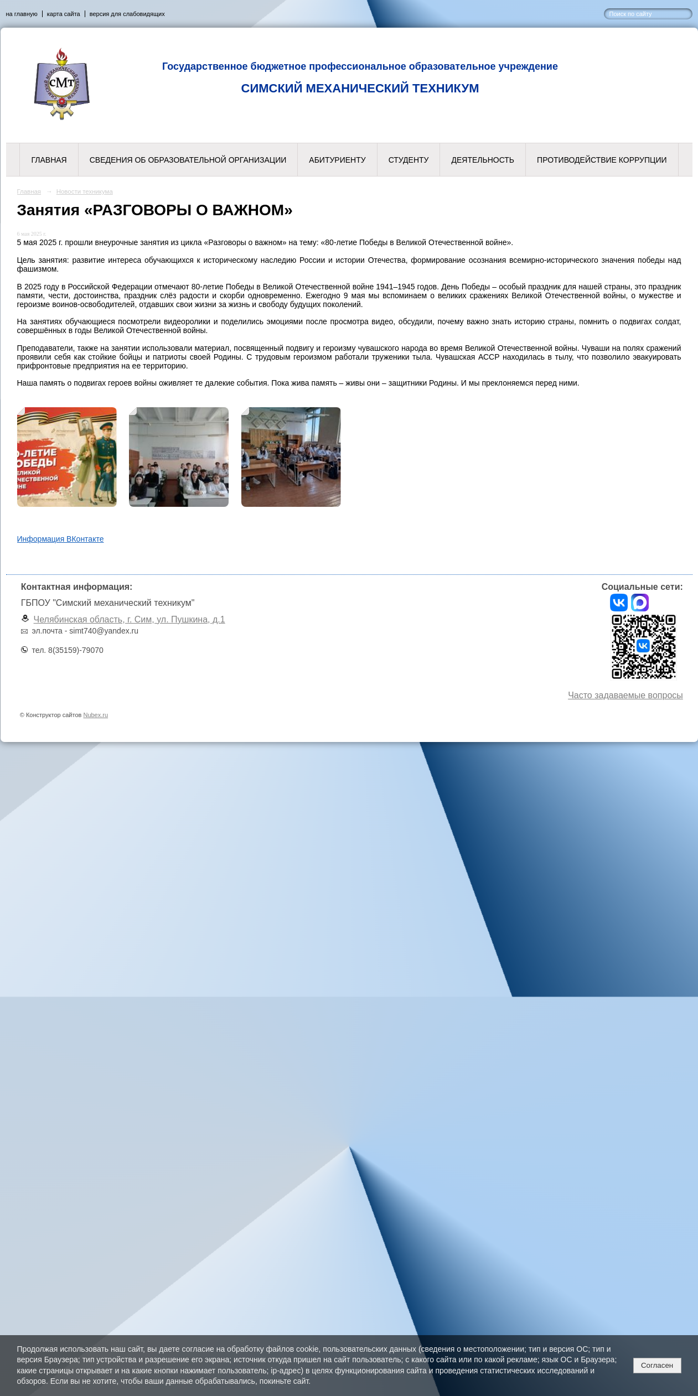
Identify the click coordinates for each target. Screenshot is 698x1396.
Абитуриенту (337, 159)
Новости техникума (84, 191)
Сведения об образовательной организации (188, 159)
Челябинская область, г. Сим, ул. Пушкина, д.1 (129, 619)
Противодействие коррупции (601, 159)
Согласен (657, 1365)
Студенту (409, 159)
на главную (22, 14)
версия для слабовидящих (127, 14)
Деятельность (482, 159)
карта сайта (63, 14)
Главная (48, 159)
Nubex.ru (95, 715)
